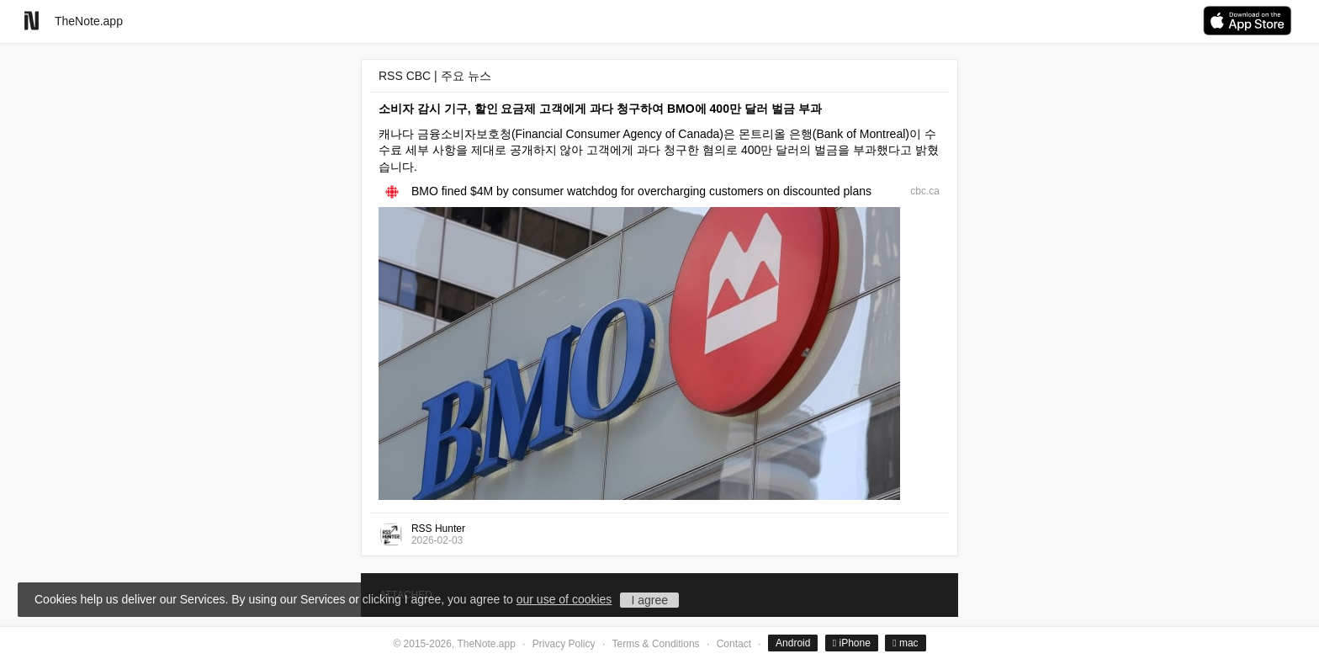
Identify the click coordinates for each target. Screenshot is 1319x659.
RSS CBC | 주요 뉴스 (435, 75)
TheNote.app (89, 21)
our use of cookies (564, 599)
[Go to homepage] (31, 20)
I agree (649, 600)
